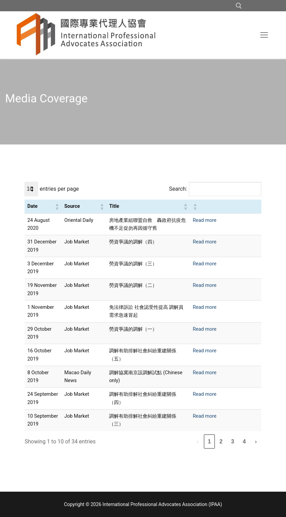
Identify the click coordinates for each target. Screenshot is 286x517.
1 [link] (209, 441)
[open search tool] (239, 6)
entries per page (59, 189)
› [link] (256, 441)
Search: (178, 189)
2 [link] (221, 441)
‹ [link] (197, 441)
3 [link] (232, 441)
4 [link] (244, 441)
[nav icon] (264, 35)
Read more (204, 220)
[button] (57, 206)
